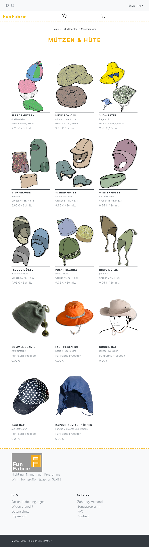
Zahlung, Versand (90, 501)
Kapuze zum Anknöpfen (73, 425)
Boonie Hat (107, 347)
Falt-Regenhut (67, 347)
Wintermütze (110, 192)
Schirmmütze (66, 192)
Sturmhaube (21, 192)
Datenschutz (21, 511)
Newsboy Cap (65, 115)
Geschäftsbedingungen (28, 501)
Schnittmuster (70, 28)
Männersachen (88, 28)
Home (56, 28)
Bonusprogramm (89, 506)
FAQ (80, 511)
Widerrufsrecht (22, 506)
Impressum (19, 516)
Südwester (108, 115)
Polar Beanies (66, 269)
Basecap (18, 425)
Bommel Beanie (23, 347)
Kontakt (83, 516)
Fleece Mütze (22, 269)
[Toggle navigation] (142, 16)
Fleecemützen (23, 115)
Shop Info (134, 5)
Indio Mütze (108, 269)
